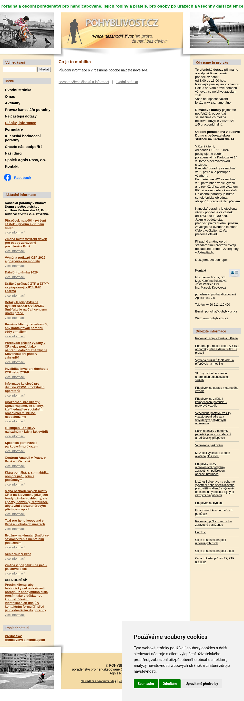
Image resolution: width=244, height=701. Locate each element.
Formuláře (14, 129)
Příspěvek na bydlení (209, 503)
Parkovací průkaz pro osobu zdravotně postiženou (213, 523)
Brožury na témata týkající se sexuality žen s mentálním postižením (27, 539)
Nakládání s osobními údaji (98, 681)
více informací (15, 232)
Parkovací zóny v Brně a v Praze (216, 338)
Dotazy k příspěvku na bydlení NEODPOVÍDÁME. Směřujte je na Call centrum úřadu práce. (26, 307)
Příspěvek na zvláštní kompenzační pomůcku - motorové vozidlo (211, 402)
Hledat (44, 69)
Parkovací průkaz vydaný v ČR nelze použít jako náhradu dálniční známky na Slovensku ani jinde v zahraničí (26, 350)
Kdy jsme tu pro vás (212, 62)
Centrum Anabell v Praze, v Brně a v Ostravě (25, 459)
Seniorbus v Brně (18, 554)
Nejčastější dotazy (21, 116)
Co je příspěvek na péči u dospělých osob (210, 541)
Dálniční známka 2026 (21, 272)
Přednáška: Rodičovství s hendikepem (25, 638)
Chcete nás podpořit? (23, 147)
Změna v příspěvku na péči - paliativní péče (26, 567)
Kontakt (12, 166)
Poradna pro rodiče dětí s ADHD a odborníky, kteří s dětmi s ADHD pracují (217, 349)
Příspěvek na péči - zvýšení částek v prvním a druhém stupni (25, 224)
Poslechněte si (17, 628)
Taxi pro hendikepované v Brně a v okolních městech (25, 522)
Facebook (22, 177)
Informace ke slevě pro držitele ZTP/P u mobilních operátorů (24, 387)
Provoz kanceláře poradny (28, 109)
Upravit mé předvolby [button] (201, 684)
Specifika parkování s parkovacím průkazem (21, 444)
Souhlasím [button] (146, 684)
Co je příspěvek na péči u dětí (214, 551)
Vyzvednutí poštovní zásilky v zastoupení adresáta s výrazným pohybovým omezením (213, 418)
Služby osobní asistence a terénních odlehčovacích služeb (212, 377)
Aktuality (12, 103)
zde (144, 70)
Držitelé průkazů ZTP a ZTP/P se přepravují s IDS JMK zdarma (27, 287)
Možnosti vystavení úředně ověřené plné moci (212, 454)
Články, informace (20, 123)
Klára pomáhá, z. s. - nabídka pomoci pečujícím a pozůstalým (26, 476)
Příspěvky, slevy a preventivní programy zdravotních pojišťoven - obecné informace (210, 469)
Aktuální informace (20, 195)
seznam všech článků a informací (84, 82)
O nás (10, 96)
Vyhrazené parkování (209, 445)
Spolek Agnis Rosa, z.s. (25, 160)
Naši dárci (13, 153)
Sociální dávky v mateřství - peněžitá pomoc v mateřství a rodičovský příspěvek (213, 434)
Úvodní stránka (18, 90)
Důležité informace (211, 331)
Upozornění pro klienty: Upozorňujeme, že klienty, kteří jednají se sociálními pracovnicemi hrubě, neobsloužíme (24, 409)
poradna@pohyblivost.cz (221, 311)
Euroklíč (200, 532)
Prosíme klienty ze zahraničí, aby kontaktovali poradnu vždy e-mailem (26, 327)
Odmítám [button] (170, 684)
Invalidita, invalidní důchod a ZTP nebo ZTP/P (26, 370)
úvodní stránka (127, 82)
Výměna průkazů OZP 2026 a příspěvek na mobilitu (25, 259)
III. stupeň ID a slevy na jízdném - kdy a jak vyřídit (26, 429)
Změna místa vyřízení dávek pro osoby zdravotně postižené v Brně (26, 242)
